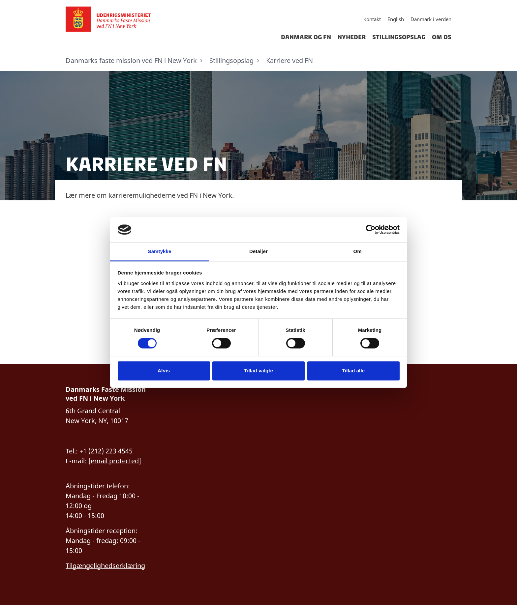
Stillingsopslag (398, 37)
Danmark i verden (431, 19)
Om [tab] (357, 251)
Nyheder (352, 37)
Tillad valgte (258, 370)
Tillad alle (353, 370)
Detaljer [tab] (258, 251)
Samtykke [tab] (159, 251)
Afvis (164, 370)
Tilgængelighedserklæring (105, 565)
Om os (441, 37)
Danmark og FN (306, 37)
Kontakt (372, 19)
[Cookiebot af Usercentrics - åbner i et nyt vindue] (371, 230)
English (395, 19)
